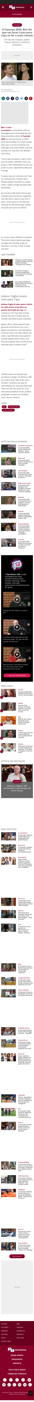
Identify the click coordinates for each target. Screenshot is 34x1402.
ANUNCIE (17, 1363)
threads (26, 98)
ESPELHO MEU (6, 1341)
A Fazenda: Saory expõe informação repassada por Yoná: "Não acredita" (25, 903)
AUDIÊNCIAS (21, 1331)
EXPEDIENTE (17, 1359)
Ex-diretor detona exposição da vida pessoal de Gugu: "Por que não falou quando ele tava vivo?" (15, 639)
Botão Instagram (23, 1380)
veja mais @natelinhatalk (17, 675)
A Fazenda (17, 14)
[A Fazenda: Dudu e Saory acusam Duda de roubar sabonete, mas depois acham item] (8, 1165)
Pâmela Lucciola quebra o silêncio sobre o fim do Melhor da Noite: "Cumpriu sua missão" (24, 262)
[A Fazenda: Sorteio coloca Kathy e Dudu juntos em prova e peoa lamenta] (8, 1126)
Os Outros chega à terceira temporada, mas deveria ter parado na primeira (23, 273)
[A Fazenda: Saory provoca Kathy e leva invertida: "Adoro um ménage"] (8, 1246)
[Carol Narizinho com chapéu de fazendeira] (8, 527)
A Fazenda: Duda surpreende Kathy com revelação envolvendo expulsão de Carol (24, 1045)
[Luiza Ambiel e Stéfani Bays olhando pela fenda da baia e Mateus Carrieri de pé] (8, 542)
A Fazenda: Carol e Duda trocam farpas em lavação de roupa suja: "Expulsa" (25, 969)
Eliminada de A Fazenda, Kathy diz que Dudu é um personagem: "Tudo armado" (25, 916)
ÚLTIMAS (4, 1324)
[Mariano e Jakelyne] (8, 486)
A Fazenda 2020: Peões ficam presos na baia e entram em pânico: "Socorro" (25, 545)
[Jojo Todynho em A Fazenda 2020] (8, 514)
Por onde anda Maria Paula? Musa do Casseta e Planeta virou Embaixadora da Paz (24, 284)
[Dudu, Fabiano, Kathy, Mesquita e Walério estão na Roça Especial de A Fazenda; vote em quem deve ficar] (8, 1057)
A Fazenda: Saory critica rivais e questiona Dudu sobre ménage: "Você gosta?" (24, 1234)
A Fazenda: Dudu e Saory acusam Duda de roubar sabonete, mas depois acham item (25, 1167)
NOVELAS (20, 1327)
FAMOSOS (4, 1331)
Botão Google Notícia (9, 1384)
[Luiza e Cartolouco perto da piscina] (8, 448)
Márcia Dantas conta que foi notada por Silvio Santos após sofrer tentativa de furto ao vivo (15, 667)
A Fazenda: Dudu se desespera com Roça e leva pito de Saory (25, 993)
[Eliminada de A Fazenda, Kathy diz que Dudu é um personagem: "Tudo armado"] (8, 914)
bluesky (21, 98)
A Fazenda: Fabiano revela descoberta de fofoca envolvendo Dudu (25, 849)
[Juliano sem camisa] (8, 461)
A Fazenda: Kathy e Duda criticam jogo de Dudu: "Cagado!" (25, 1031)
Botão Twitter (17, 1380)
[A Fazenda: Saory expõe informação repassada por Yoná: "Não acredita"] (8, 902)
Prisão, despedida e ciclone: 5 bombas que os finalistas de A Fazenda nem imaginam (25, 1100)
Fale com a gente (17, 1369)
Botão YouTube (29, 1380)
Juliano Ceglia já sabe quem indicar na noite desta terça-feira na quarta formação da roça (16, 307)
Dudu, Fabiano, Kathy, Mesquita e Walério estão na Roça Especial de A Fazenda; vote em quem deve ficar (24, 1060)
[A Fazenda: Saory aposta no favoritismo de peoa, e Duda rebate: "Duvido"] (8, 927)
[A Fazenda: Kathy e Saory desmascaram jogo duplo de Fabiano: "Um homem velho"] (8, 1179)
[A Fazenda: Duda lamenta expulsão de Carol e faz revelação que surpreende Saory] (8, 1112)
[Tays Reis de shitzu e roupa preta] (8, 473)
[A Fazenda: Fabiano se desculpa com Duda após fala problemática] (8, 836)
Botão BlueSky (25, 1384)
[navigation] (2, 6)
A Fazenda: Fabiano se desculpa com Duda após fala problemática (25, 837)
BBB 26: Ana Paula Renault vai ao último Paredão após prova (24, 721)
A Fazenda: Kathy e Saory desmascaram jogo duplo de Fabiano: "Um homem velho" (25, 1181)
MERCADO (20, 1334)
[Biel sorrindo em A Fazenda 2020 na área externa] (8, 500)
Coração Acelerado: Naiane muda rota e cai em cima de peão (25, 693)
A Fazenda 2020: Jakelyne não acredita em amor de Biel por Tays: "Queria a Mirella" (24, 488)
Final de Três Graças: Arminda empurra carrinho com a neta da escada (24, 708)
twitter (12, 98)
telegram (17, 98)
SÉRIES (3, 1338)
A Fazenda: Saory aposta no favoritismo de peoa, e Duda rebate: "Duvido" (24, 930)
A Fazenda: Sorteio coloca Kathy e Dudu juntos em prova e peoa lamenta (25, 1128)
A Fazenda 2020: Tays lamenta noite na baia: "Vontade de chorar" (25, 475)
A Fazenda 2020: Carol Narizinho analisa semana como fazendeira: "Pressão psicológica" (24, 530)
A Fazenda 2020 (14, 407)
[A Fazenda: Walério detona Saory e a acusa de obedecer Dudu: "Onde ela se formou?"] (8, 1193)
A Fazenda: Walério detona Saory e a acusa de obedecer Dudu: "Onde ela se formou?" (25, 1195)
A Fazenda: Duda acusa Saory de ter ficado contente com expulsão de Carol (25, 982)
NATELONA (20, 1338)
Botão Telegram (4, 1384)
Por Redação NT (6, 90)
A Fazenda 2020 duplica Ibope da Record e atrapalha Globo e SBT (25, 515)
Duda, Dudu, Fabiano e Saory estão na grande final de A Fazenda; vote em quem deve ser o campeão (25, 863)
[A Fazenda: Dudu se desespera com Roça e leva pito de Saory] (8, 993)
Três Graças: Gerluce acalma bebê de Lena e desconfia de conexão (25, 735)
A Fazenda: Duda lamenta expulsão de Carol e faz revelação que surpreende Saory (24, 1114)
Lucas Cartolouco (8, 410)
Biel (3, 127)
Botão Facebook (11, 1380)
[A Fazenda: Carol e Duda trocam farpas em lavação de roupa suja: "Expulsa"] (8, 967)
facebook (8, 98)
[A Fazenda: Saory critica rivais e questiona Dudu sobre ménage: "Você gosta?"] (8, 1232)
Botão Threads (30, 1384)
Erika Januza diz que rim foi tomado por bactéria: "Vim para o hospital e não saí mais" (25, 749)
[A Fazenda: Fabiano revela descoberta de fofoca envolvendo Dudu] (8, 848)
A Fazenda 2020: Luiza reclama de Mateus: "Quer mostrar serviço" (24, 450)
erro (30, 98)
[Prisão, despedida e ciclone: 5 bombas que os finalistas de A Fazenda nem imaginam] (8, 1098)
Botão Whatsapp (5, 1380)
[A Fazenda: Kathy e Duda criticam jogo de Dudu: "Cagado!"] (8, 1031)
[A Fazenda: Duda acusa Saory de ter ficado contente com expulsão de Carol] (8, 981)
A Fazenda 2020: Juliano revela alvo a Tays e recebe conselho (25, 462)
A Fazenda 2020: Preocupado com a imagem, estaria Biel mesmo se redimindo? (24, 502)
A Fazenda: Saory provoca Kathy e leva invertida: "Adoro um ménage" (25, 1247)
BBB (18, 1324)
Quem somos (17, 1355)
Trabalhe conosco (17, 1373)
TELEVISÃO (4, 1327)
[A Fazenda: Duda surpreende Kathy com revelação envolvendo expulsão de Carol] (8, 1043)
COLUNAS (4, 1334)
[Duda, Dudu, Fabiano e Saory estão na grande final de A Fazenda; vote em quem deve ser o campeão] (8, 860)
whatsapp (3, 98)
